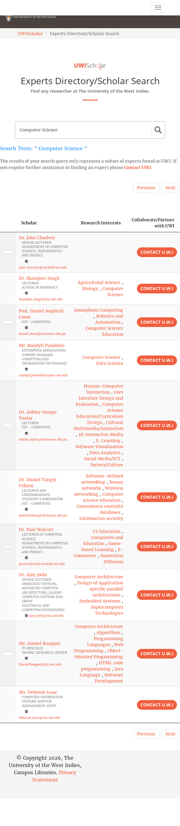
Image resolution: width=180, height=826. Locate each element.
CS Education (107, 531)
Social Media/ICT (102, 458)
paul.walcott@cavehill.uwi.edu (42, 564)
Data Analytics (105, 452)
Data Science (109, 363)
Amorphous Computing (98, 310)
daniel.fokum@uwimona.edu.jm (43, 515)
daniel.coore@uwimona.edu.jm (42, 334)
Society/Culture (106, 465)
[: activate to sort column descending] (8, 223)
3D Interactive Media (100, 434)
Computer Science (102, 357)
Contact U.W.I (137, 167)
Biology (90, 288)
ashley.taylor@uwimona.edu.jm (43, 439)
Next (170, 187)
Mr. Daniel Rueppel (39, 643)
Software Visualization (99, 446)
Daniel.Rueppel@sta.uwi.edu (40, 664)
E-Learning (108, 440)
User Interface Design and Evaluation (99, 398)
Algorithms (109, 632)
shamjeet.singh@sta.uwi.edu (40, 299)
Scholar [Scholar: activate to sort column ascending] (29, 223)
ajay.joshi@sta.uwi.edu (46, 616)
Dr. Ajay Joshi (33, 574)
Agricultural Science (99, 282)
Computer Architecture (99, 577)
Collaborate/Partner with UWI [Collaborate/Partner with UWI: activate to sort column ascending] (153, 223)
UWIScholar (30, 33)
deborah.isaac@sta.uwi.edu (39, 718)
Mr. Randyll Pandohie (42, 345)
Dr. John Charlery (37, 237)
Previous (146, 187)
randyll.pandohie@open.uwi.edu (43, 375)
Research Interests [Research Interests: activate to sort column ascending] (101, 223)
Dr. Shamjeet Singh (39, 278)
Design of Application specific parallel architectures (100, 589)
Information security (101, 518)
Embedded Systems (100, 601)
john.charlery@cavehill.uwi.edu (43, 267)
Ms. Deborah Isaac (38, 692)
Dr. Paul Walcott (36, 529)
